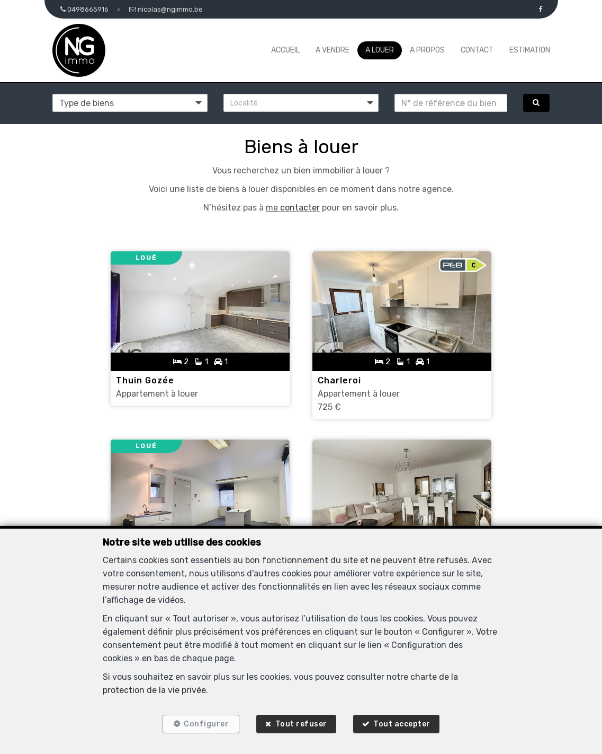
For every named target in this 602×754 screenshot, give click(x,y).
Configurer (205, 723)
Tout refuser (301, 723)
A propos (427, 50)
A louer (379, 50)
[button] (301, 103)
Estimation (529, 50)
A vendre (332, 50)
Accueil (285, 50)
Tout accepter (403, 723)
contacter (299, 208)
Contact (477, 50)
